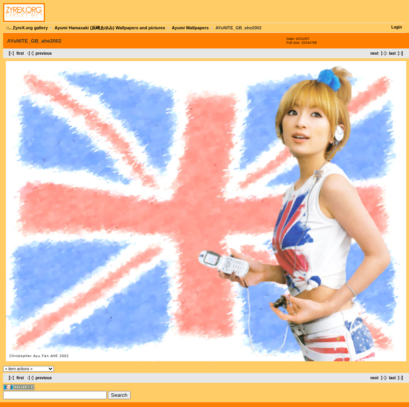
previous (44, 53)
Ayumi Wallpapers (190, 27)
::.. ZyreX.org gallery (27, 27)
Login (396, 27)
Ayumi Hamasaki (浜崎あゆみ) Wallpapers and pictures (109, 27)
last (392, 53)
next (374, 53)
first (20, 53)
